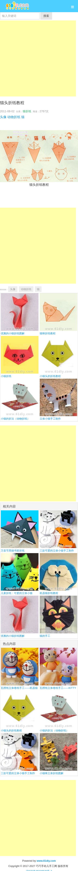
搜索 (46, 15)
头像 (3, 117)
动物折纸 (13, 117)
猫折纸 (27, 111)
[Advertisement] (38, 58)
